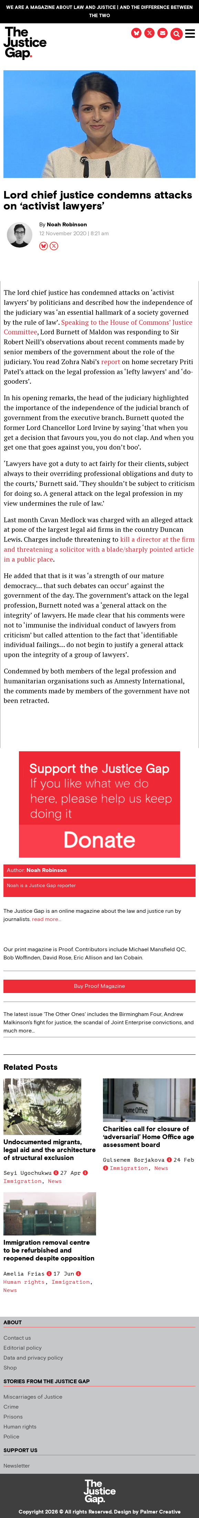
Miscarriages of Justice (32, 1397)
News (55, 1181)
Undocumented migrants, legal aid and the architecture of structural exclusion (49, 1150)
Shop (10, 1368)
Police (11, 1437)
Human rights (24, 1282)
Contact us (17, 1338)
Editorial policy (22, 1348)
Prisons (13, 1417)
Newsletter (16, 1466)
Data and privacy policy (33, 1358)
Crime (11, 1407)
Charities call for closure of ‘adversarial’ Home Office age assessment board (148, 1137)
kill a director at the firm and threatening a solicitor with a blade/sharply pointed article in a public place (99, 549)
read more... (46, 919)
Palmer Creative (160, 1512)
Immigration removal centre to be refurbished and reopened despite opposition (48, 1251)
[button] (176, 34)
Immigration (22, 1181)
